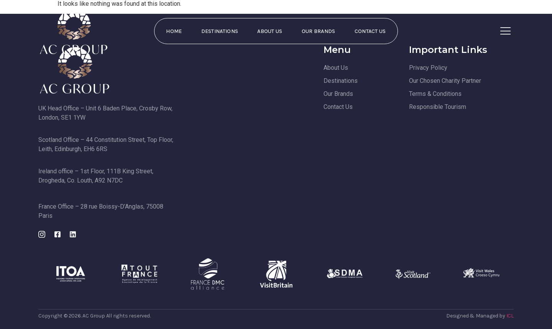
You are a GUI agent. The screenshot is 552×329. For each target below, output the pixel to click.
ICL (510, 316)
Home (174, 31)
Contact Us (370, 31)
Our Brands (318, 31)
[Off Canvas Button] (505, 31)
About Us (269, 31)
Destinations (219, 31)
